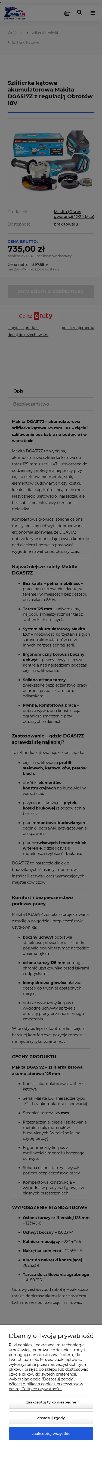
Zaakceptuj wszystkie (51, 1433)
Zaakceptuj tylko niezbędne (51, 1402)
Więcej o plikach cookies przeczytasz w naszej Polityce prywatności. (46, 1386)
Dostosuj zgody (51, 1418)
